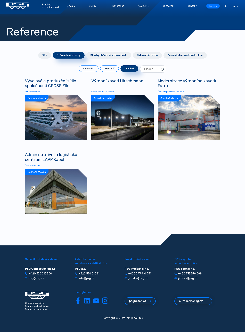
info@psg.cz (85, 278)
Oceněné (129, 68)
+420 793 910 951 (138, 273)
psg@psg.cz (34, 278)
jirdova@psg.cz (186, 278)
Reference (118, 6)
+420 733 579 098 (188, 273)
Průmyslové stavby (68, 55)
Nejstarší (109, 68)
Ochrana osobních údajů (36, 306)
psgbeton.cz (140, 301)
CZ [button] (235, 6)
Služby (94, 6)
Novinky (143, 6)
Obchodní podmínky (34, 303)
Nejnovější (88, 68)
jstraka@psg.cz (136, 278)
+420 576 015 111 (87, 273)
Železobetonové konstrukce (185, 55)
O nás (71, 6)
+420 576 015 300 (38, 273)
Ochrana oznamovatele (36, 309)
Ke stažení (168, 6)
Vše (44, 55)
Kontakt (192, 6)
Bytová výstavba (147, 55)
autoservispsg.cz (193, 301)
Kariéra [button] (213, 6)
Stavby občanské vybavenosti (108, 55)
